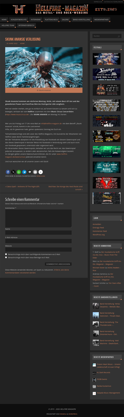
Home (22, 43)
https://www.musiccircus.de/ (17, 114)
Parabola (63, 414)
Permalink (40, 176)
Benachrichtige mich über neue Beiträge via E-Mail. (29, 257)
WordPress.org (99, 234)
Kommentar (10, 208)
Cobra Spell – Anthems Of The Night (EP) (22, 186)
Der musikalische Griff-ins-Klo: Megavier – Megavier (103, 277)
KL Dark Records (103, 372)
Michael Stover (99, 267)
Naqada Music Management (108, 393)
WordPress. (73, 414)
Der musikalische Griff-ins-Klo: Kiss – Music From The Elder (106, 255)
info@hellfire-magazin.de (51, 123)
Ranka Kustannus (104, 386)
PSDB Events (102, 379)
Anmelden (97, 224)
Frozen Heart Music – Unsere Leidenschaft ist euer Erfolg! (108, 365)
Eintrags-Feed (98, 227)
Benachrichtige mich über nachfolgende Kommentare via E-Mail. (34, 254)
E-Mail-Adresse (11, 237)
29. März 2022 (12, 43)
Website (8, 246)
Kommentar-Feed (100, 231)
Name (7, 229)
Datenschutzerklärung (113, 2)
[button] (8, 172)
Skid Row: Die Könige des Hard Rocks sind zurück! (65, 188)
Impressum (96, 2)
